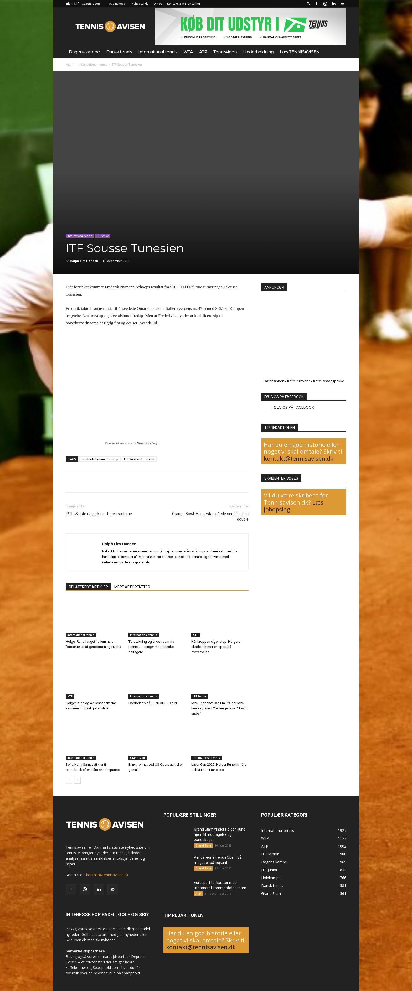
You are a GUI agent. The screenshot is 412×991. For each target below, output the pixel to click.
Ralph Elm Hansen (84, 261)
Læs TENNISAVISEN (300, 51)
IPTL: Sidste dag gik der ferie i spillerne (99, 513)
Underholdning (258, 51)
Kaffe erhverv (298, 380)
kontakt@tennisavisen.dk (298, 458)
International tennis (157, 51)
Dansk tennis (119, 51)
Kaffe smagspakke (328, 380)
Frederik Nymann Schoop (100, 459)
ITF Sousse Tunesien (139, 459)
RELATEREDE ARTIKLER (88, 587)
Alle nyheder (118, 3)
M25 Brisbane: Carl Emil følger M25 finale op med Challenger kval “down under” (218, 708)
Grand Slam (138, 758)
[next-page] (77, 780)
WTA (188, 51)
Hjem (70, 64)
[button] (308, 4)
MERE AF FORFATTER (132, 587)
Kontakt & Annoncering (183, 3)
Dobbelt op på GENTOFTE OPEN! (153, 703)
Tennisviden (225, 51)
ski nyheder (105, 939)
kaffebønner (76, 967)
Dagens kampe (84, 51)
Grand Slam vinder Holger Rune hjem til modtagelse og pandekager (219, 834)
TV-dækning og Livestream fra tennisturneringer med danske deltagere (151, 647)
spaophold (131, 973)
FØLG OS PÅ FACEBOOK (283, 397)
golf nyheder (127, 934)
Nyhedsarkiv (140, 3)
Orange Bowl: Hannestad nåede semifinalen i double (210, 516)
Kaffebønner (273, 380)
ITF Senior (103, 236)
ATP (203, 51)
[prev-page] (69, 780)
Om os (157, 3)
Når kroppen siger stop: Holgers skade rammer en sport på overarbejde (215, 647)
